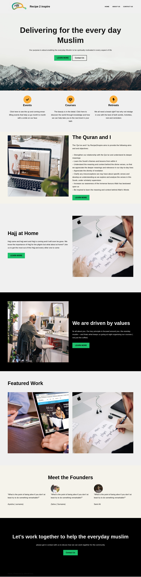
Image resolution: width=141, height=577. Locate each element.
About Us (116, 6)
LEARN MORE (63, 58)
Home (107, 6)
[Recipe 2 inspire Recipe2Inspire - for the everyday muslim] (29, 6)
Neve (10, 574)
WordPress (28, 574)
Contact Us (128, 6)
